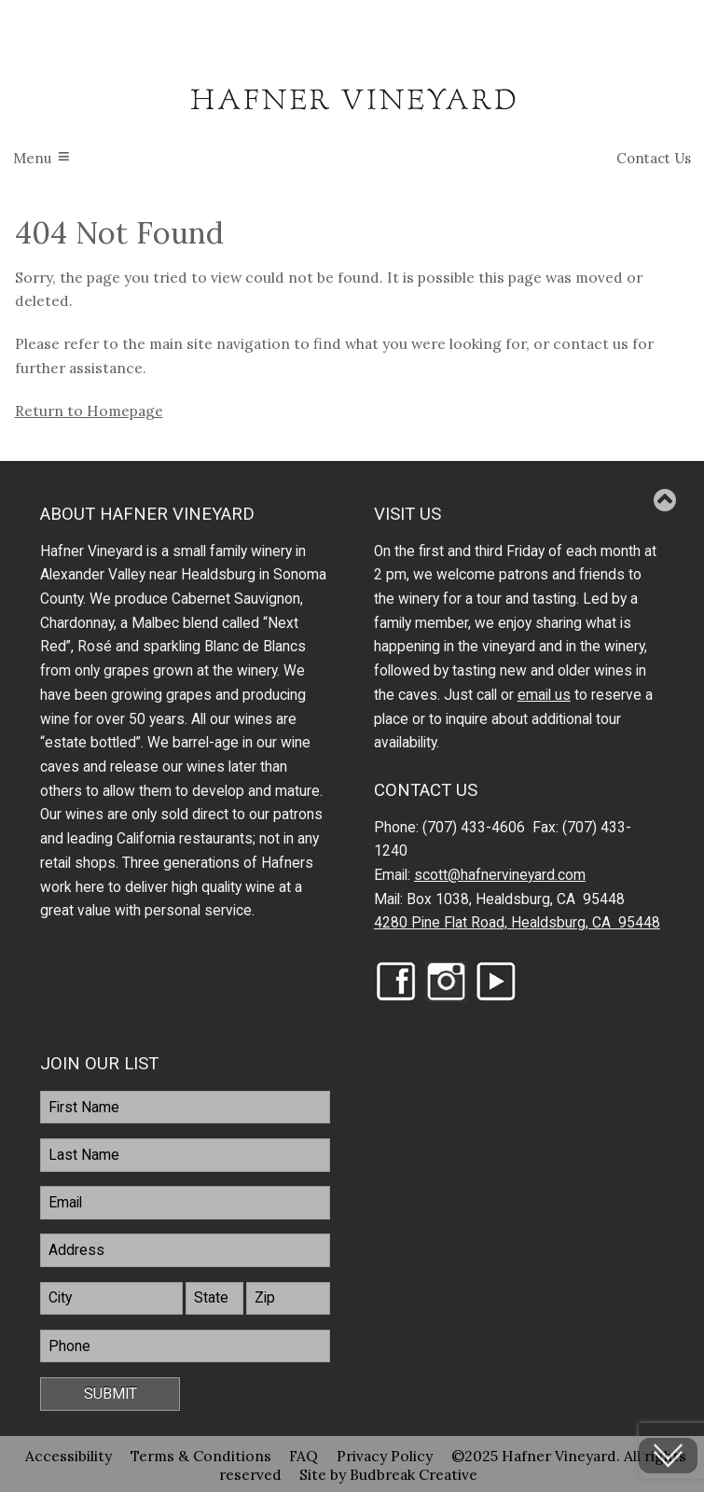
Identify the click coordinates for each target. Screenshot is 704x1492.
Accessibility (68, 1454)
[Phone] (185, 1346)
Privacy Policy (385, 1454)
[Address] (185, 1250)
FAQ (303, 1454)
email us (544, 695)
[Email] (185, 1203)
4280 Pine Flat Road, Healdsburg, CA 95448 (517, 922)
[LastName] (185, 1155)
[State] (214, 1299)
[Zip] (288, 1299)
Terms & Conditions (201, 1454)
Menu (32, 158)
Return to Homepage (89, 410)
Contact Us (653, 158)
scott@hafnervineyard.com (500, 875)
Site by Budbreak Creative (388, 1473)
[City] (111, 1299)
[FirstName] (185, 1107)
